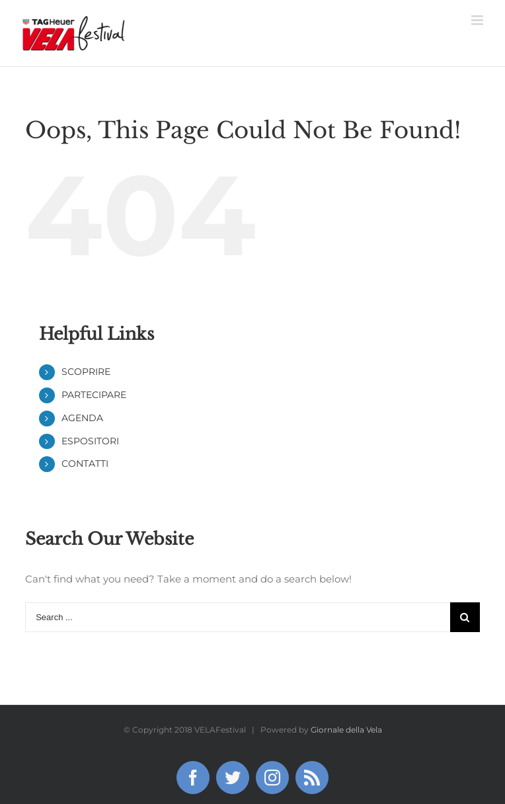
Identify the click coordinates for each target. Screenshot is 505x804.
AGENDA (82, 418)
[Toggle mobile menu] (478, 20)
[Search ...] (237, 617)
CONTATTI (84, 463)
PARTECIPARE (93, 395)
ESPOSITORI (90, 441)
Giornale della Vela (346, 730)
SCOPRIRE (85, 372)
